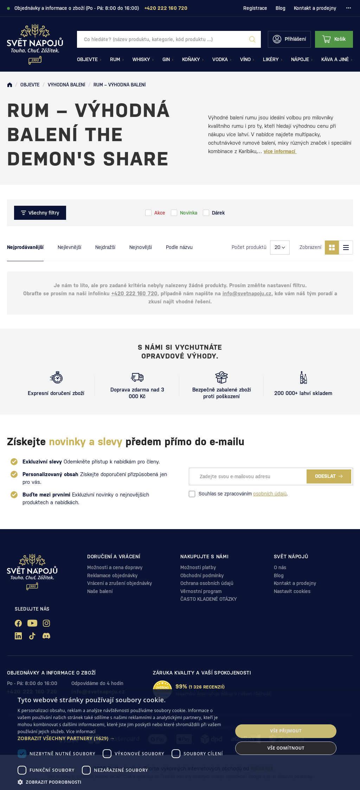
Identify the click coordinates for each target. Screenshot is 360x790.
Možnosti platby (198, 567)
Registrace (255, 8)
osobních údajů (270, 493)
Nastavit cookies (292, 591)
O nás (280, 567)
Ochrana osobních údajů (206, 583)
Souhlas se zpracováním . (238, 494)
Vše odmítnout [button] (285, 748)
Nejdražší (105, 247)
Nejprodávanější (25, 247)
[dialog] (180, 739)
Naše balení (99, 591)
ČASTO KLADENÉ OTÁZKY (208, 599)
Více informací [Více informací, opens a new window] (80, 732)
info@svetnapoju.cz (247, 293)
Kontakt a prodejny (315, 8)
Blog (280, 8)
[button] (122, 738)
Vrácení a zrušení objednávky (119, 583)
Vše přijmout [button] (286, 731)
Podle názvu (179, 247)
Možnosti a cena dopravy (114, 567)
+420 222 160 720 (134, 293)
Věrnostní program (200, 591)
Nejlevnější (69, 247)
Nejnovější (140, 247)
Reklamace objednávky (112, 575)
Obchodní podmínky (202, 575)
